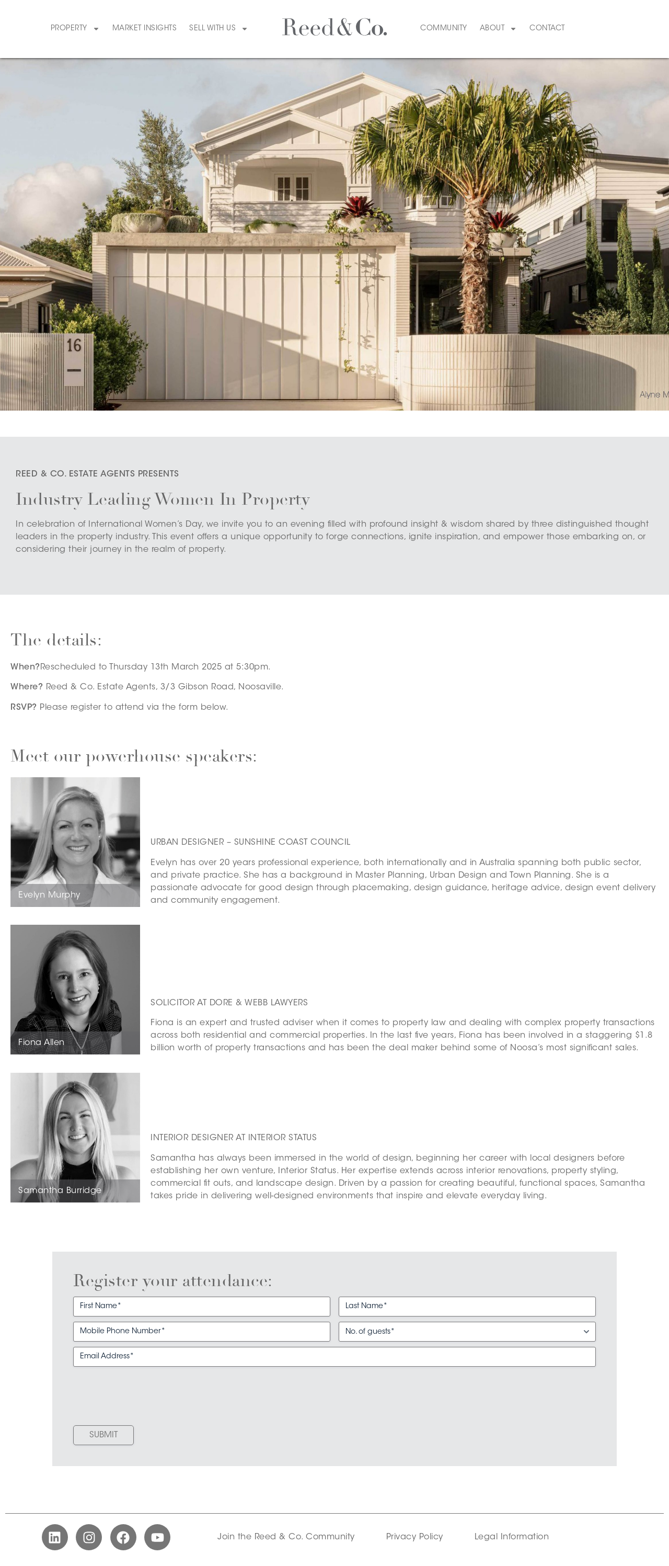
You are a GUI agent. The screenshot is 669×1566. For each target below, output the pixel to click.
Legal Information (512, 1537)
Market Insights (144, 28)
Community (443, 28)
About (498, 29)
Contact (547, 28)
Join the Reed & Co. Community (286, 1537)
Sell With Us (218, 29)
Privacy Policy (414, 1537)
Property (75, 29)
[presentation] (152, 1392)
